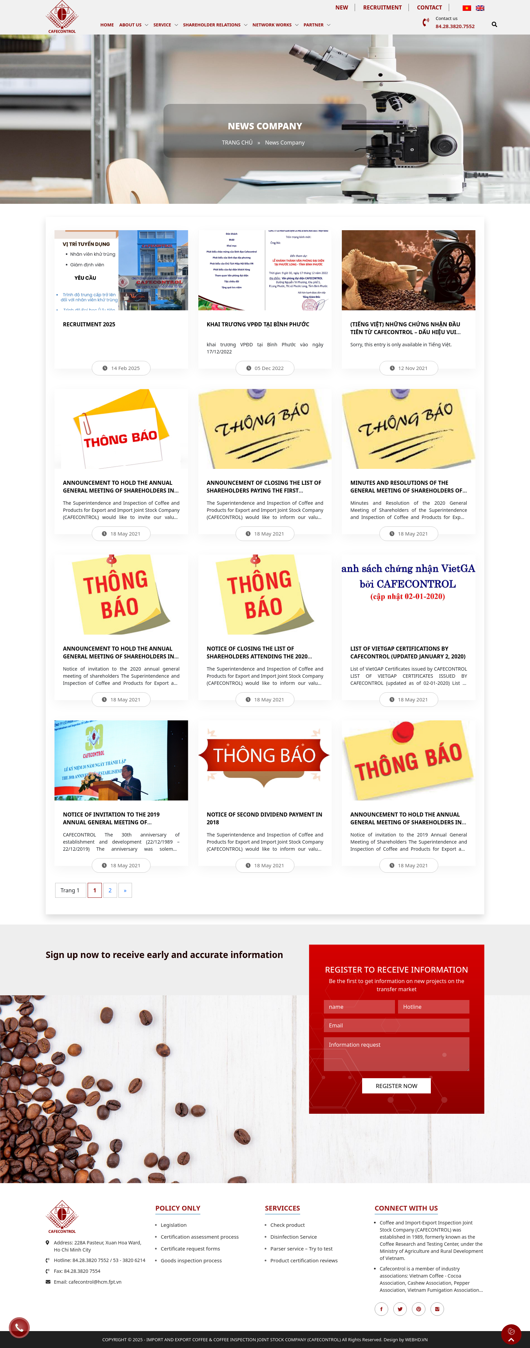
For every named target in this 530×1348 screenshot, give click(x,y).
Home (107, 25)
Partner (314, 25)
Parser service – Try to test (301, 1248)
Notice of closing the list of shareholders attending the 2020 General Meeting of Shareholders (258, 656)
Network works (272, 25)
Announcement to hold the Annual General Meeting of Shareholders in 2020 (118, 656)
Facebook (381, 1309)
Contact (429, 7)
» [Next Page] (125, 890)
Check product (287, 1224)
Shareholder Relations (212, 25)
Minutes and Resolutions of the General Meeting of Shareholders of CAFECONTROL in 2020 (406, 490)
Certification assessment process (200, 1236)
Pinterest (418, 1309)
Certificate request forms (190, 1248)
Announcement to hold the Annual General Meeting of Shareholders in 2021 (118, 490)
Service (162, 25)
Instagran (437, 1309)
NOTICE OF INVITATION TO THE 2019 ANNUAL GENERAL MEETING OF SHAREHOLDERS (111, 822)
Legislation (174, 1224)
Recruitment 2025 (89, 324)
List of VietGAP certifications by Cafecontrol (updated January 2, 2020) (407, 652)
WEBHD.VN (416, 1339)
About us (130, 25)
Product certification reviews (304, 1260)
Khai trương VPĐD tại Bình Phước (258, 324)
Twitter (400, 1309)
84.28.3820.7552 (455, 26)
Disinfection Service (293, 1236)
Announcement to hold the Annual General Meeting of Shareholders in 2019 (406, 822)
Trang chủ (237, 142)
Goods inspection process (191, 1260)
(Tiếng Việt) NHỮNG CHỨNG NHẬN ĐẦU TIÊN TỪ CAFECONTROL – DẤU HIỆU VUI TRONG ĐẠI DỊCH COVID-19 (405, 332)
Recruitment (382, 7)
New (341, 7)
